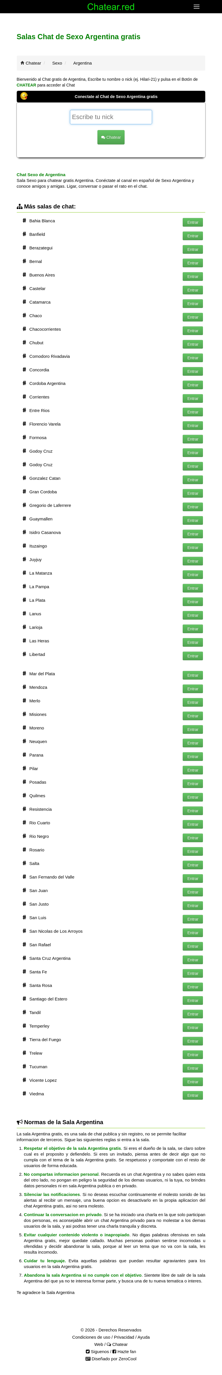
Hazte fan (124, 1351)
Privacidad (124, 1337)
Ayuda (144, 1337)
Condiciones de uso (91, 1337)
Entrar (192, 222)
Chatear (33, 63)
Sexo (57, 63)
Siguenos (97, 1351)
